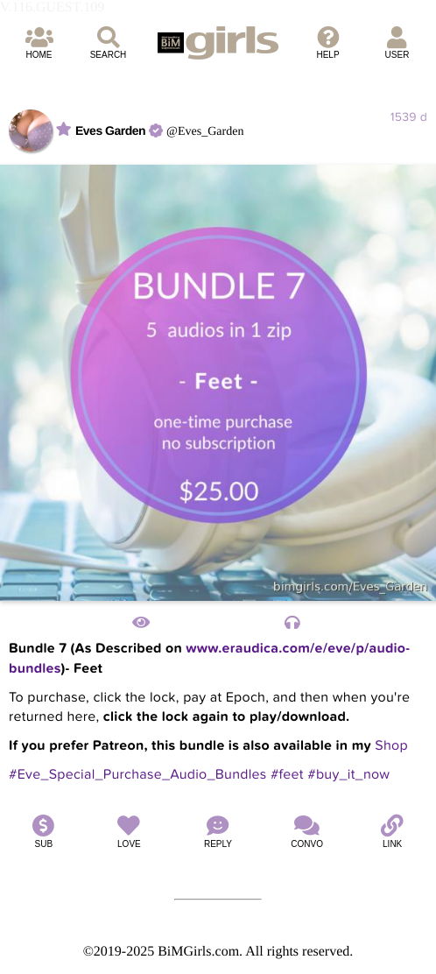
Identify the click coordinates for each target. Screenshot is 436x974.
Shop (391, 745)
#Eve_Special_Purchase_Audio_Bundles (138, 774)
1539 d (408, 116)
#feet (287, 774)
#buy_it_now (348, 774)
